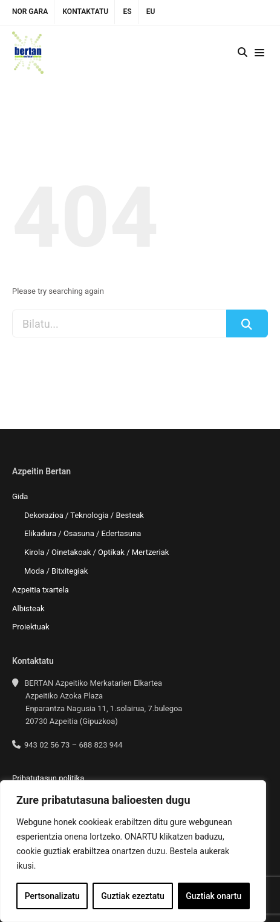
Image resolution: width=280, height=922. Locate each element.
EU (150, 11)
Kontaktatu (85, 11)
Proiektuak (31, 626)
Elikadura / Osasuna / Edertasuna (82, 533)
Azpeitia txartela (40, 589)
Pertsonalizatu (52, 896)
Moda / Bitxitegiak (56, 570)
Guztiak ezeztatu (132, 896)
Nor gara (30, 11)
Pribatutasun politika (48, 778)
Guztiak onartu (213, 896)
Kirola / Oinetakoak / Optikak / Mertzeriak (96, 552)
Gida (20, 496)
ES (127, 11)
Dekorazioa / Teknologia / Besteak (84, 515)
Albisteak (28, 608)
